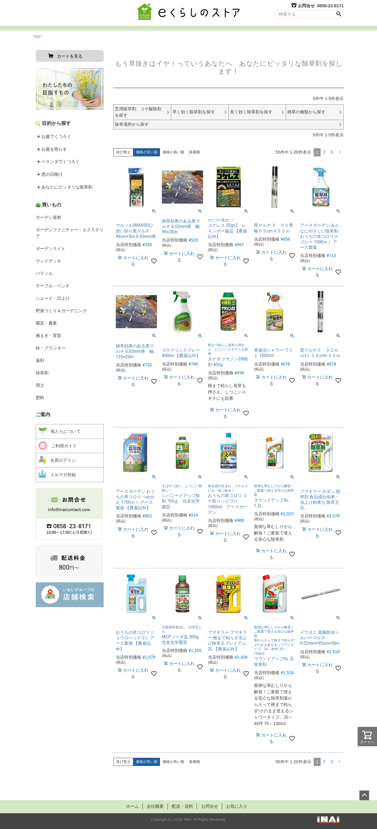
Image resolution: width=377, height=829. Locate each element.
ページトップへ (364, 795)
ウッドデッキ (48, 261)
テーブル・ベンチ (53, 285)
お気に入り (239, 806)
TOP (37, 37)
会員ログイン (57, 459)
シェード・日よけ (53, 298)
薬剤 (40, 360)
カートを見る (69, 56)
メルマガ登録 (57, 474)
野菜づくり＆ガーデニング (61, 310)
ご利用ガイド (57, 445)
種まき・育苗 (48, 335)
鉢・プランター (50, 348)
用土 (40, 385)
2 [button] (324, 152)
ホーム (128, 806)
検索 (338, 14)
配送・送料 (182, 806)
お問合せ (210, 806)
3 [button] (331, 152)
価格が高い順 (173, 152)
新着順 (194, 152)
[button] (339, 152)
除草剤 (42, 372)
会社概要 (153, 806)
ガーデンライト (50, 248)
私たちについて (59, 431)
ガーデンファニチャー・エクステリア (70, 233)
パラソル (44, 273)
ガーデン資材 (48, 217)
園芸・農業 (46, 323)
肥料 (40, 397)
